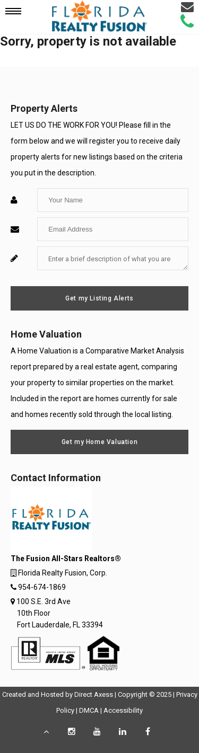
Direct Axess (93, 694)
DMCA (89, 710)
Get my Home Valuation (100, 442)
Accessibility (123, 710)
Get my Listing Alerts (99, 298)
